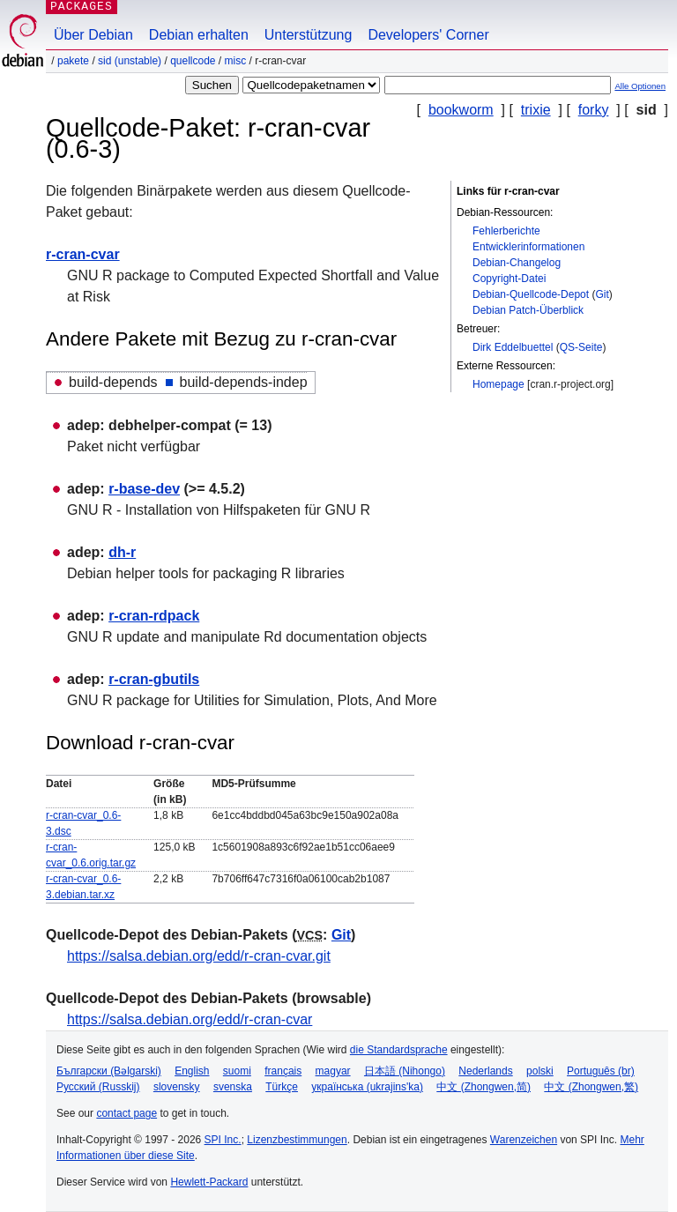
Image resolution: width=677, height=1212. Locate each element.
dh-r (122, 552)
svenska (232, 1087)
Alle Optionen (640, 86)
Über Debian (93, 34)
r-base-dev (144, 488)
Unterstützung (308, 34)
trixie (536, 109)
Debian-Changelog (516, 263)
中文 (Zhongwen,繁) (591, 1087)
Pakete (73, 61)
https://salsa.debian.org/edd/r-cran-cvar (189, 1019)
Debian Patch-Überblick (528, 310)
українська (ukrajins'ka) (367, 1087)
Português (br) (601, 1071)
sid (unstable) (129, 61)
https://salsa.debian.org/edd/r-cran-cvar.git (199, 955)
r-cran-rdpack (153, 615)
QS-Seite (581, 347)
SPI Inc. (223, 1140)
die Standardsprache (399, 1050)
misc (236, 61)
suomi (237, 1071)
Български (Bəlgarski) (108, 1071)
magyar (333, 1071)
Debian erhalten (199, 34)
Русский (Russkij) (98, 1087)
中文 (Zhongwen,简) (483, 1087)
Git (601, 294)
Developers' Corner (428, 34)
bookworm (461, 109)
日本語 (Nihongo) (404, 1071)
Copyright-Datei (509, 278)
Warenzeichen (523, 1140)
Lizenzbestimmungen (296, 1140)
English (192, 1071)
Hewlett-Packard (209, 1182)
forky (593, 109)
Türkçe (281, 1087)
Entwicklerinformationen (528, 247)
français (282, 1071)
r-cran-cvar (83, 254)
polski (540, 1071)
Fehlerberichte (506, 231)
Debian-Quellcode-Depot (530, 294)
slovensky (176, 1087)
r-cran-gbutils (153, 679)
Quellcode (192, 61)
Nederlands (485, 1071)
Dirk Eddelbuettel (512, 347)
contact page (126, 1113)
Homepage (498, 384)
